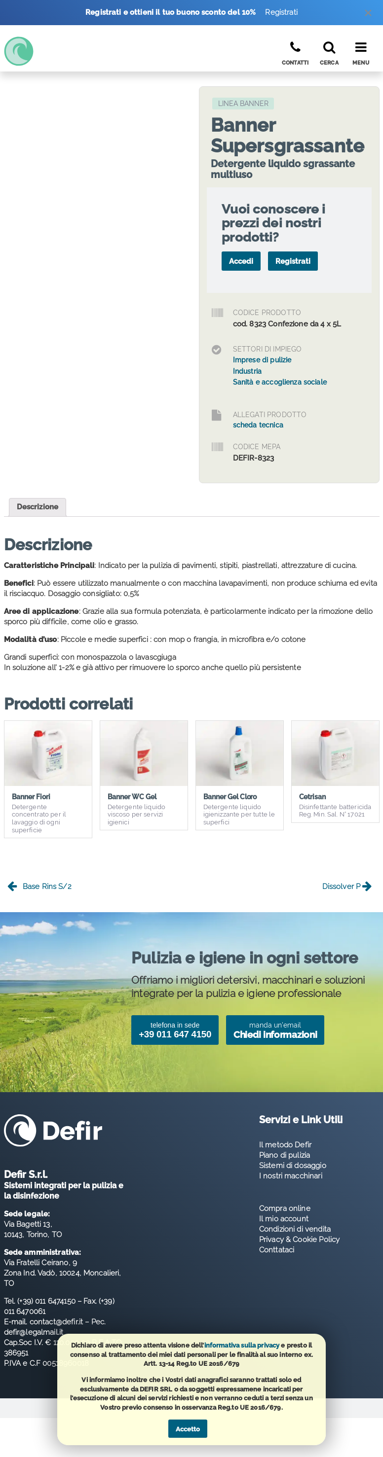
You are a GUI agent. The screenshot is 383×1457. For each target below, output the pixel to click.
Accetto (188, 1429)
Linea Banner (243, 103)
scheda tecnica (258, 425)
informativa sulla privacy (242, 1345)
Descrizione (38, 506)
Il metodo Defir (285, 1144)
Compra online (284, 1208)
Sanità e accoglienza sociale (280, 382)
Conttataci (277, 1249)
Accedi (241, 261)
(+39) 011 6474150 (46, 1301)
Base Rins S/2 (39, 886)
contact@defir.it (56, 1321)
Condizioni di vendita (295, 1229)
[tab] (38, 507)
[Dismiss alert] (368, 15)
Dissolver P (347, 886)
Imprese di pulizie (262, 360)
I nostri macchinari (290, 1176)
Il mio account (283, 1218)
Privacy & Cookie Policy (299, 1239)
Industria (247, 371)
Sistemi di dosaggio (292, 1165)
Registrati (281, 12)
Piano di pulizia (284, 1155)
